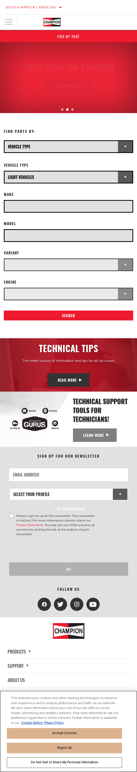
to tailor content (71, 509)
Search (68, 315)
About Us (16, 680)
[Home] (52, 22)
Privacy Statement (29, 525)
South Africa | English (31, 7)
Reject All (64, 748)
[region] (68, 731)
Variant (11, 253)
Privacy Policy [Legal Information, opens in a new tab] (54, 723)
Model (10, 223)
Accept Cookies (64, 733)
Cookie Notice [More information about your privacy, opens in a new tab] (32, 723)
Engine (10, 282)
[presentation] (51, 549)
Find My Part (68, 36)
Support (19, 665)
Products (20, 651)
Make (9, 194)
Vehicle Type (16, 165)
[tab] (62, 109)
